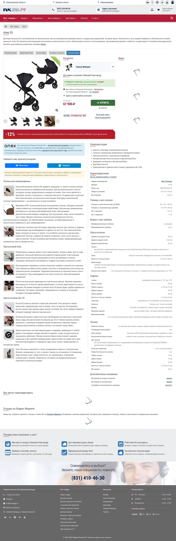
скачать (169, 378)
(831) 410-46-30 (63, 9)
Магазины (38, 18)
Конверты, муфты (66, 519)
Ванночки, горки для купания (70, 515)
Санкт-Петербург (109, 498)
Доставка (71, 18)
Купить (103, 102)
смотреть (168, 385)
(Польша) (167, 181)
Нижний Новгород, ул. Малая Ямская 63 (20, 512)
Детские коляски (66, 498)
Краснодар (107, 505)
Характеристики (26, 53)
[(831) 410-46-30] (53, 9)
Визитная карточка (13, 508)
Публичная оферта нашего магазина (99, 537)
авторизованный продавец (58, 145)
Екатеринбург (108, 501)
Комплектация (10, 53)
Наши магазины (107, 2)
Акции (25, 18)
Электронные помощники (69, 526)
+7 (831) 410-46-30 (12, 495)
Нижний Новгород (109, 508)
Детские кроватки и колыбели (70, 501)
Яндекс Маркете (54, 414)
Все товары (64, 489)
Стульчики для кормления (69, 505)
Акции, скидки (65, 495)
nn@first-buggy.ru (12, 503)
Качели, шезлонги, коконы (69, 508)
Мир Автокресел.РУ (67, 529)
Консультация (73, 53)
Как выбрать (55, 18)
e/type (43, 44)
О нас (95, 18)
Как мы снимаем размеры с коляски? (103, 177)
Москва (105, 495)
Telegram (9, 499)
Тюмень (106, 512)
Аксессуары (41, 53)
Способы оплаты (138, 509)
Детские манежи (66, 512)
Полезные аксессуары (68, 522)
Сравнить (103, 108)
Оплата (84, 18)
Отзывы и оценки (57, 53)
